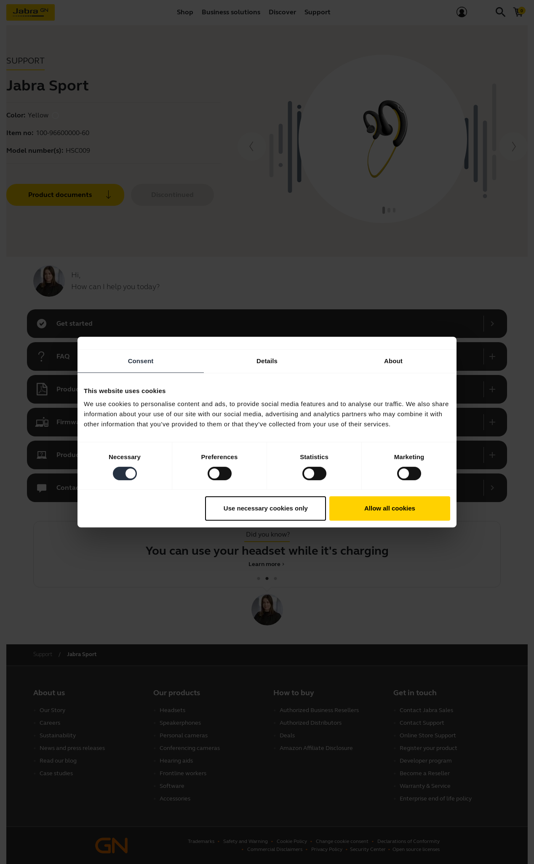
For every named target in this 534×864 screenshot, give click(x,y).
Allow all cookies (389, 508)
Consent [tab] (141, 360)
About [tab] (393, 360)
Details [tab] (267, 360)
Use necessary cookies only (266, 508)
